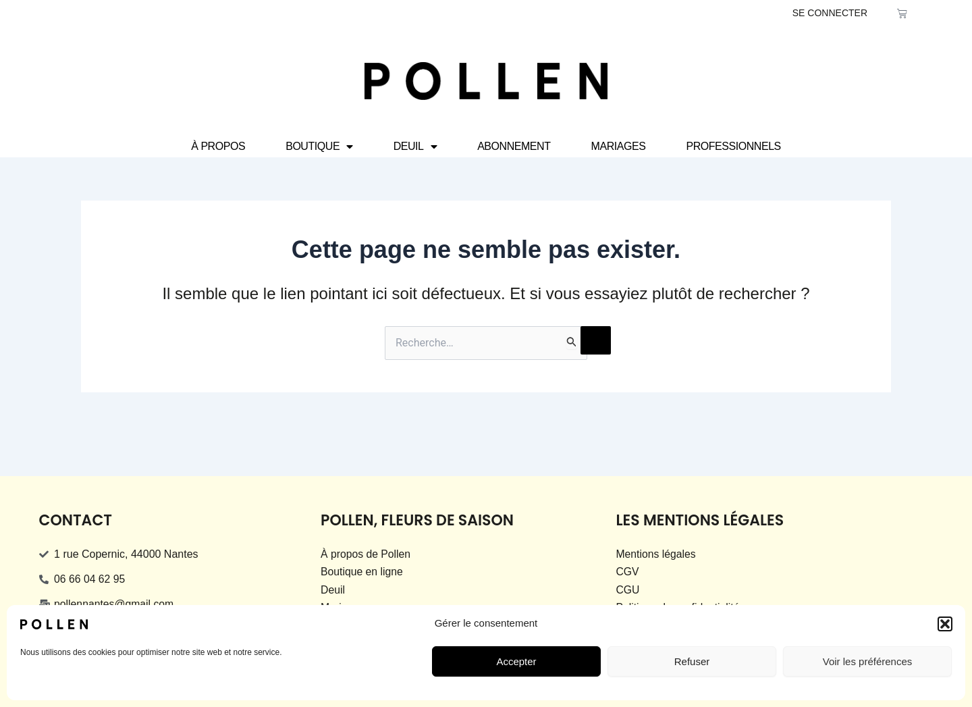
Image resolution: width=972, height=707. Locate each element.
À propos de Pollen (366, 554)
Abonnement (513, 146)
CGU (628, 590)
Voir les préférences (868, 661)
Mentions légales (656, 554)
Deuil (415, 146)
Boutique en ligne (362, 571)
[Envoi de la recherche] (571, 341)
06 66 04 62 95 (90, 579)
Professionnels (733, 146)
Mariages (618, 146)
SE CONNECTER (829, 12)
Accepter (516, 661)
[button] (945, 624)
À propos (218, 146)
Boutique (319, 146)
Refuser (692, 661)
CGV (627, 571)
